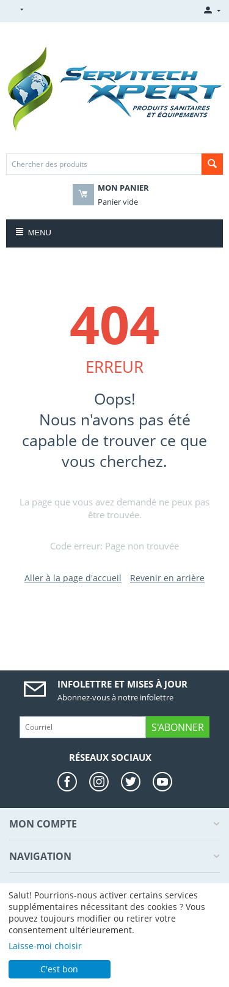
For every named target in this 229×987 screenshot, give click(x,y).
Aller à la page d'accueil (73, 578)
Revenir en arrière (167, 578)
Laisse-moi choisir (45, 946)
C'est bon (59, 969)
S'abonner (177, 727)
